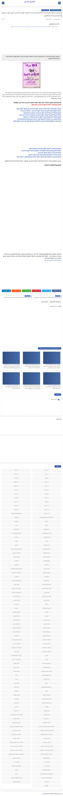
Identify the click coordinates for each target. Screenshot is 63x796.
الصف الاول (46, 580)
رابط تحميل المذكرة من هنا (52, 260)
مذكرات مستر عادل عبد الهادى (47, 750)
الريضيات (16, 576)
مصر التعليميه (46, 758)
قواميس (16, 699)
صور (47, 683)
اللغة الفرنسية (16, 624)
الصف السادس (16, 600)
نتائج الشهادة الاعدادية (46, 777)
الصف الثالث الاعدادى (46, 588)
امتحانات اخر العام (47, 639)
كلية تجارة (16, 703)
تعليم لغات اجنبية (16, 659)
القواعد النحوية (16, 612)
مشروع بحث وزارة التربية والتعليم (16, 754)
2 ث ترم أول (16, 486)
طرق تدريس (16, 683)
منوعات (16, 770)
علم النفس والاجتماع (46, 687)
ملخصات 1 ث (47, 762)
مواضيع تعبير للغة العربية (46, 774)
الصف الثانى (46, 592)
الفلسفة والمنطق (46, 608)
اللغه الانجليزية (46, 628)
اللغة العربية (47, 624)
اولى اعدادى (45, 10)
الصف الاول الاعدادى (16, 580)
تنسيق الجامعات (46, 667)
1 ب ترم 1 (47, 470)
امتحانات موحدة (46, 643)
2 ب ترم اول (16, 482)
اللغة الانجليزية (46, 620)
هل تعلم (47, 781)
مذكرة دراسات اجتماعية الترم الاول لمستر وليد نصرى (44, 155)
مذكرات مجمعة (16, 738)
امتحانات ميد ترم (16, 643)
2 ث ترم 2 (47, 486)
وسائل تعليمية (16, 781)
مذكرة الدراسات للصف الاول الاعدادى (49, 153)
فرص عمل (16, 687)
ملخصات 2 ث (16, 762)
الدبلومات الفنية (46, 572)
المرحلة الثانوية (46, 635)
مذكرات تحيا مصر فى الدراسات (46, 730)
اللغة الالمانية (16, 616)
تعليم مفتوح (16, 663)
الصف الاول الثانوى (46, 584)
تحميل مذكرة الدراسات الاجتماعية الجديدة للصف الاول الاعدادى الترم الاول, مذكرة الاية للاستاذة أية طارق (34, 26)
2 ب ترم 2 (47, 482)
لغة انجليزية (46, 710)
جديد (16, 675)
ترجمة (46, 659)
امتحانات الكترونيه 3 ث (16, 639)
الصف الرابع (46, 600)
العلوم (46, 604)
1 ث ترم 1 (47, 474)
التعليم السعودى (16, 553)
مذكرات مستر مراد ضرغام (46, 754)
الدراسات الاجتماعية (55, 10)
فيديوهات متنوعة (47, 695)
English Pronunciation (16, 513)
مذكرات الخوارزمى (47, 722)
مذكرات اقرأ (46, 718)
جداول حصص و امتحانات (46, 671)
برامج (46, 655)
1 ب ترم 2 (16, 470)
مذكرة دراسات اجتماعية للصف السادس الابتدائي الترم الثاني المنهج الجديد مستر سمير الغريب (52, 366)
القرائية (46, 612)
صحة (16, 679)
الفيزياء (16, 608)
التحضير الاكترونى (47, 549)
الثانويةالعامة (46, 561)
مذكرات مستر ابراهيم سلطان (16, 742)
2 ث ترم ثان (46, 490)
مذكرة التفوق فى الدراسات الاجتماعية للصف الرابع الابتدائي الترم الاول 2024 (52, 387)
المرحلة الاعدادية (16, 632)
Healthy (16, 517)
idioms (46, 525)
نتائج (16, 774)
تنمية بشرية (16, 667)
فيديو (46, 691)
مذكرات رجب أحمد (16, 730)
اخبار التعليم (46, 529)
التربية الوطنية (46, 553)
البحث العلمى (47, 545)
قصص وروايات (16, 695)
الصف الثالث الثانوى (16, 588)
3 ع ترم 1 (46, 501)
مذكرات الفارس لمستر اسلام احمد (46, 726)
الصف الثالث (16, 584)
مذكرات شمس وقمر (16, 734)
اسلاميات (16, 537)
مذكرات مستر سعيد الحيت (16, 746)
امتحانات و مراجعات (46, 651)
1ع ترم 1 (46, 478)
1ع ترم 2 (16, 478)
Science (46, 521)
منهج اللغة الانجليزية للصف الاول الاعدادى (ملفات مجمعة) (42, 117)
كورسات (46, 706)
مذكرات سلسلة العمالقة (46, 734)
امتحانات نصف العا (46, 647)
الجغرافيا (47, 564)
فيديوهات (16, 691)
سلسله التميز (46, 679)
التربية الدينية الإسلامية (16, 549)
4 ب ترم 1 (16, 501)
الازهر (16, 541)
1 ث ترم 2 (16, 474)
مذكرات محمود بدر (46, 742)
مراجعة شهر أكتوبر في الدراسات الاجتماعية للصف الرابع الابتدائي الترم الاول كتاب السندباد (32, 366)
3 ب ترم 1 (16, 493)
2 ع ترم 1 (16, 490)
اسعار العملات (46, 537)
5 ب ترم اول (46, 509)
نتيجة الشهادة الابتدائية (16, 777)
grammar (16, 521)
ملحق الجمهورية (16, 758)
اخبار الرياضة (16, 529)
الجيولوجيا (16, 564)
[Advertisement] (31, 41)
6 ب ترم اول (46, 513)
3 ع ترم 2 (16, 497)
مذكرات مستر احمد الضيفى (46, 746)
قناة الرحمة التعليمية (47, 699)
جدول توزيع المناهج (46, 675)
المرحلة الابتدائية (46, 632)
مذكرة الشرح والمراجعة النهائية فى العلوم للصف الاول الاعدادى (41, 151)
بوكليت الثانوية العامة (16, 655)
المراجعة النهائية (16, 628)
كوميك (16, 706)
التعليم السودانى (46, 557)
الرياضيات (46, 576)
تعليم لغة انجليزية (46, 663)
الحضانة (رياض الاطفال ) (16, 568)
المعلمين (16, 635)
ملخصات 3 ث (47, 766)
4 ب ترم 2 (47, 505)
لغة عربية (16, 710)
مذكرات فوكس (46, 738)
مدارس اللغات (46, 714)
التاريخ (16, 545)
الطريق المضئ (29, 2)
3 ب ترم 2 (47, 497)
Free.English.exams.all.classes (46, 517)
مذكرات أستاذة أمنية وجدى (16, 714)
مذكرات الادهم (16, 718)
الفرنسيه (16, 604)
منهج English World (16, 766)
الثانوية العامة (16, 557)
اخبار (16, 525)
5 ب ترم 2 (16, 505)
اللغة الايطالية (16, 620)
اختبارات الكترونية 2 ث (47, 533)
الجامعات (16, 561)
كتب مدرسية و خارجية (47, 703)
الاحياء (46, 541)
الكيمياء (46, 616)
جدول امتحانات (16, 671)
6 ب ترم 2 (16, 509)
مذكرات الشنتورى (16, 722)
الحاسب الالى (47, 568)
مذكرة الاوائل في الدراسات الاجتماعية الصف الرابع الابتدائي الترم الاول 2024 (12, 387)
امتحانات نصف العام (16, 647)
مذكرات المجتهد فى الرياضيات (16, 726)
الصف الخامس (16, 596)
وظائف (46, 785)
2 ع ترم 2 (46, 493)
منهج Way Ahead (47, 770)
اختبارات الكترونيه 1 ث (16, 533)
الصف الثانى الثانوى (46, 596)
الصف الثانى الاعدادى (16, 592)
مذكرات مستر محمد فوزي (16, 750)
